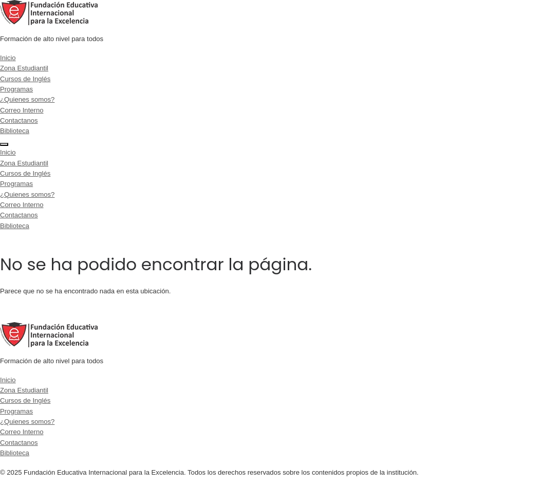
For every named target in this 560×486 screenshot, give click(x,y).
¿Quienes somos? (27, 99)
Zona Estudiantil (24, 68)
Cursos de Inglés (25, 79)
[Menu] (4, 144)
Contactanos (19, 120)
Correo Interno (22, 110)
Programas (16, 89)
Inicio (8, 58)
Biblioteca (14, 131)
